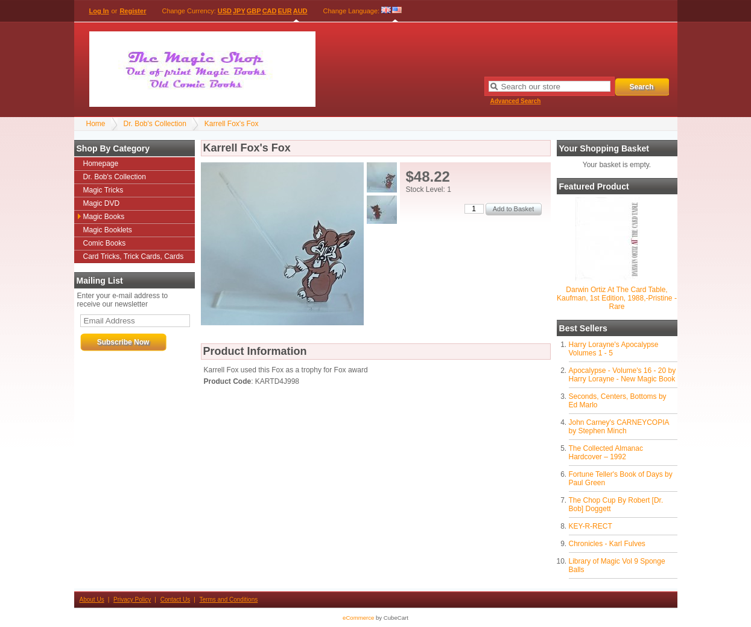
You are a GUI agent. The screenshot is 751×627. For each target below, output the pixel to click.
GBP (254, 10)
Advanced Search (515, 101)
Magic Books (104, 216)
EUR (284, 10)
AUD (300, 10)
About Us (92, 599)
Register (132, 10)
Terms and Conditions (229, 599)
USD (225, 10)
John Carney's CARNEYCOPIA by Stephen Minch (619, 426)
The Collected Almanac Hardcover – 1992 (606, 452)
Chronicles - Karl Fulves (607, 543)
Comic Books (104, 243)
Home (96, 123)
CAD (269, 10)
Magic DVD (101, 203)
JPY (239, 10)
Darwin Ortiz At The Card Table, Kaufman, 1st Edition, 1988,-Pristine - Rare (617, 298)
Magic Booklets (107, 230)
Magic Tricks (103, 190)
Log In (99, 10)
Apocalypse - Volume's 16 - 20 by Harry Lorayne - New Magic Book (622, 374)
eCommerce (358, 617)
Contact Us (175, 599)
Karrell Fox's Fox (231, 123)
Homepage (101, 163)
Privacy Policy (132, 599)
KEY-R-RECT (590, 526)
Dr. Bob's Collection (155, 123)
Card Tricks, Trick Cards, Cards (133, 256)
